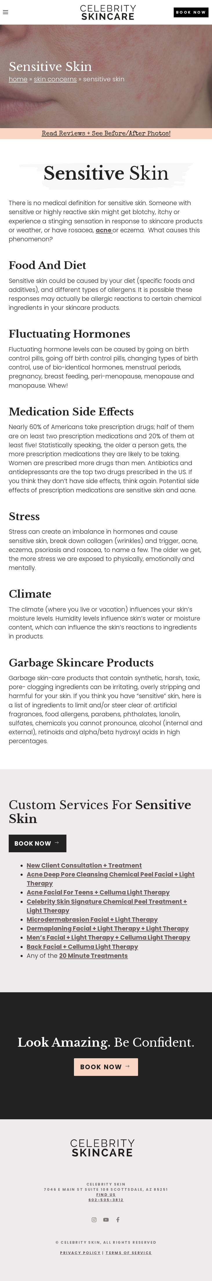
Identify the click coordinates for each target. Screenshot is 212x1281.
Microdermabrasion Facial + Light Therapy (92, 919)
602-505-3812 (106, 1199)
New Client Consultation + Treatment (84, 865)
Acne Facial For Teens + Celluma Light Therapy (98, 892)
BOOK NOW (191, 12)
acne (104, 230)
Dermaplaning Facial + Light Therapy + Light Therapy (108, 928)
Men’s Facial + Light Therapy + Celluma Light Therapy (108, 937)
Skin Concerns (55, 79)
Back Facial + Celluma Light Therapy (82, 947)
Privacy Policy (80, 1252)
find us (106, 1194)
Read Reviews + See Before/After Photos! (106, 134)
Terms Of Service (129, 1252)
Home (18, 79)
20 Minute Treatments (93, 955)
